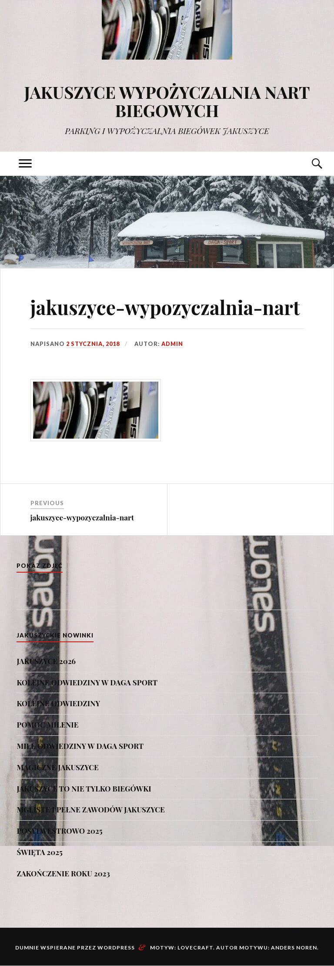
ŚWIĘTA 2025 (40, 852)
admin (172, 343)
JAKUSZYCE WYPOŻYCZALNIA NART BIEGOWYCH (167, 101)
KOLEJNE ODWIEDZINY (58, 703)
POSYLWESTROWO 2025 (59, 830)
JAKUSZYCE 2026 (46, 661)
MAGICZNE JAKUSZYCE (57, 767)
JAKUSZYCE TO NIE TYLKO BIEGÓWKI (84, 788)
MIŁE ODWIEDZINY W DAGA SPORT (80, 746)
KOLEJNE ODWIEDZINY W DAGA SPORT (87, 682)
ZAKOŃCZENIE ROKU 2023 (63, 873)
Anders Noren (294, 947)
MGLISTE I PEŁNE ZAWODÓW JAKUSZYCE (90, 809)
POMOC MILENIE (47, 724)
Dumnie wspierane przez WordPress (75, 947)
